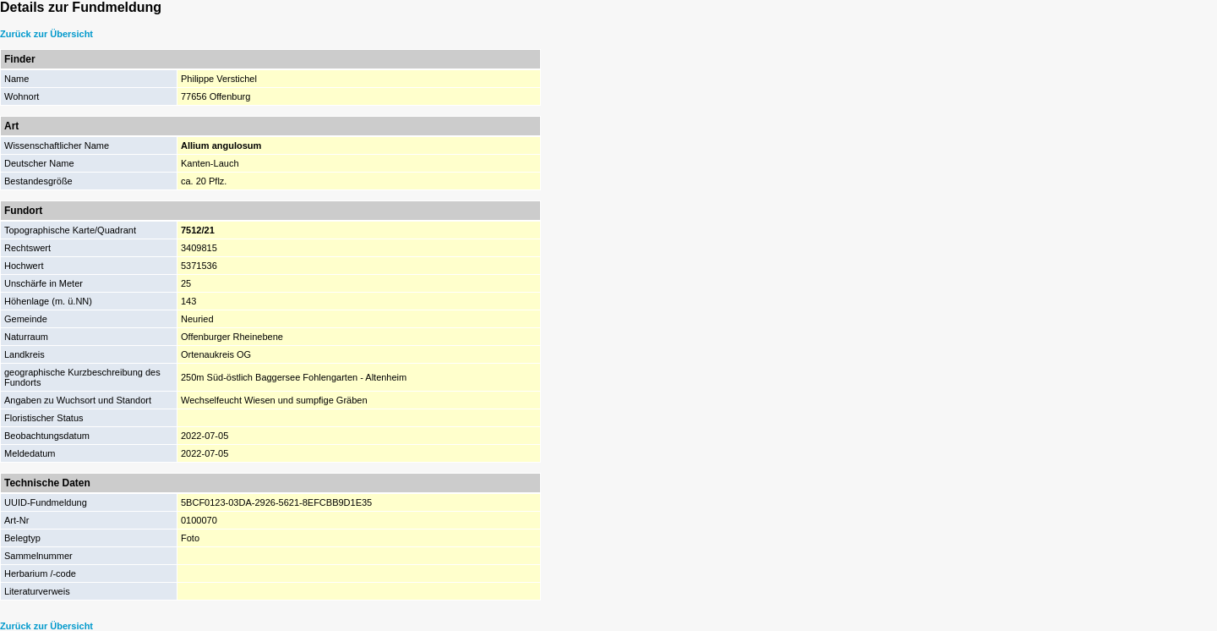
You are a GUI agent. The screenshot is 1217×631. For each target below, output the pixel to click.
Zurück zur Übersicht (46, 34)
